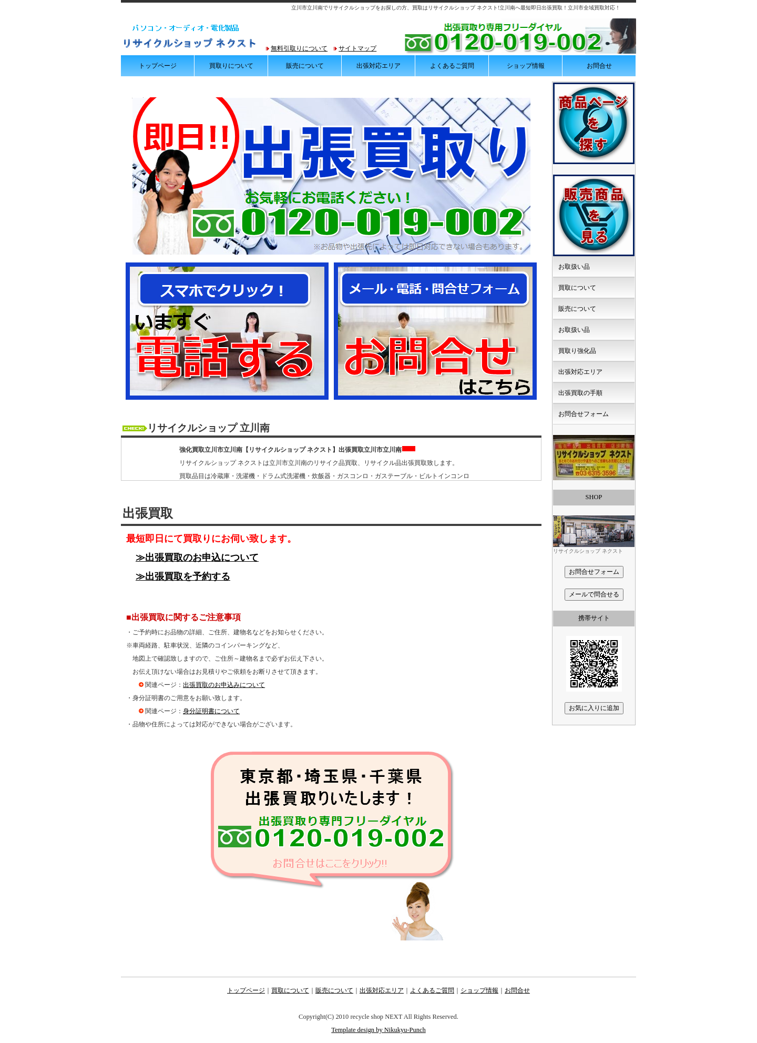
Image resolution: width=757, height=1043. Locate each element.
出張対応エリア (378, 65)
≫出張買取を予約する (183, 576)
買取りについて (231, 65)
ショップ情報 (526, 65)
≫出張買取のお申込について (197, 557)
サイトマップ (357, 48)
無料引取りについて (299, 48)
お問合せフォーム (583, 414)
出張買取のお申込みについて (224, 684)
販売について (305, 65)
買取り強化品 (577, 351)
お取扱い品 (574, 266)
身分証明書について (211, 711)
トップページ (158, 65)
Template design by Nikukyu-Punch (378, 1030)
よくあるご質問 (452, 65)
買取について (577, 287)
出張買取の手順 (580, 393)
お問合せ (599, 65)
